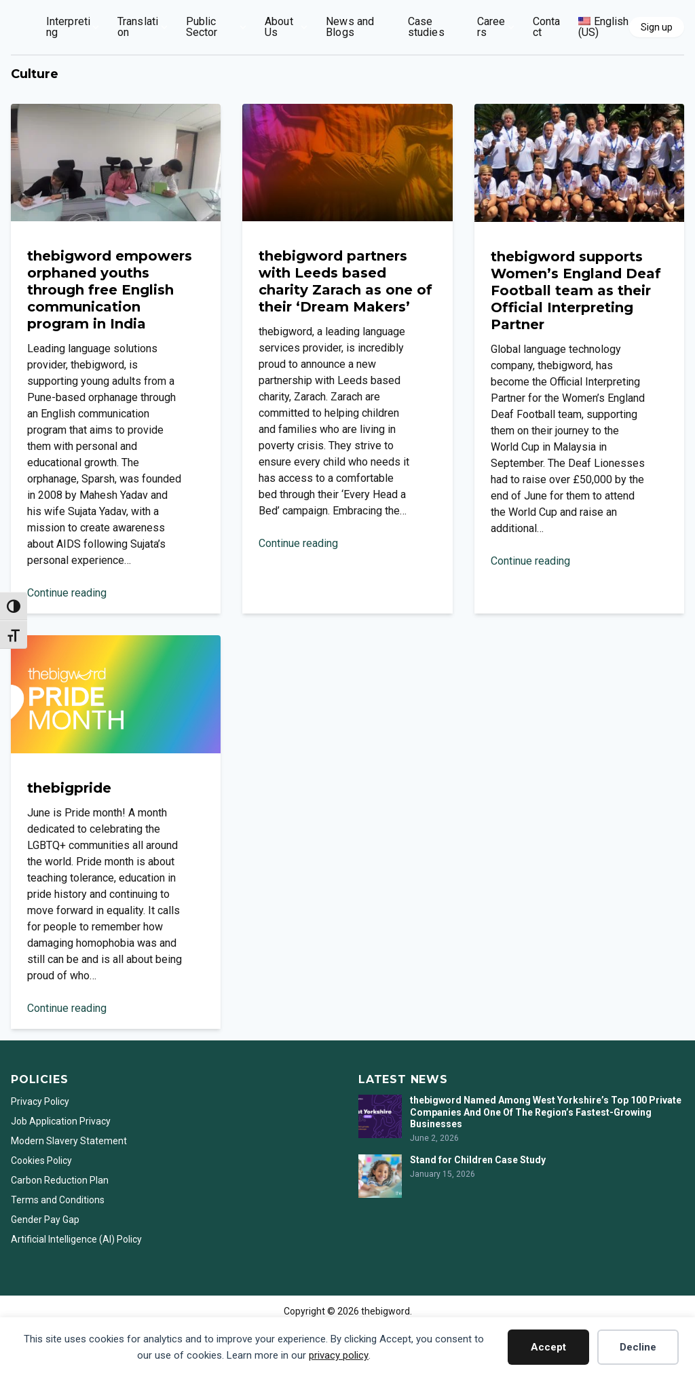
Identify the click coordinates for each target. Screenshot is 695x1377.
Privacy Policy (40, 1101)
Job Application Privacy (61, 1121)
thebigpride (69, 788)
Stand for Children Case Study (478, 1159)
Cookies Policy (41, 1160)
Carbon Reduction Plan (60, 1180)
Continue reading (67, 592)
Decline (638, 1347)
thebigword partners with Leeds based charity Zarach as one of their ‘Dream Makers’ (345, 281)
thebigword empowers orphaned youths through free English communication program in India (109, 290)
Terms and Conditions (58, 1199)
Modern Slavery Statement (70, 1140)
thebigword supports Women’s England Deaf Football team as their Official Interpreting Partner (576, 290)
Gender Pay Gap (45, 1219)
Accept (548, 1347)
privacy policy (339, 1355)
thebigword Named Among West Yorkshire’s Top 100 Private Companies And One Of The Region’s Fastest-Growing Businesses (545, 1112)
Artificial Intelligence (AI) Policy (76, 1239)
